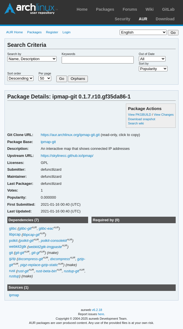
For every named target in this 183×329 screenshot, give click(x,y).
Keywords (68, 54)
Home (82, 9)
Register (52, 32)
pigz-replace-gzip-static (39, 265)
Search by (14, 54)
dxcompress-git (30, 259)
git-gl (35, 253)
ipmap (14, 295)
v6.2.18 (97, 310)
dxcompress (60, 259)
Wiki (150, 9)
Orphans (78, 78)
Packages (105, 9)
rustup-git (71, 271)
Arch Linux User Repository (31, 8)
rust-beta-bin (46, 271)
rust (12, 271)
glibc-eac (46, 228)
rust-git (23, 271)
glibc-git (25, 228)
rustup (14, 276)
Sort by (144, 63)
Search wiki (136, 123)
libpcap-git (31, 235)
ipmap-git (48, 142)
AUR (143, 19)
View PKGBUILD (140, 114)
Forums (130, 9)
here (101, 314)
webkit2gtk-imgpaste (45, 247)
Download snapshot (141, 119)
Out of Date (147, 54)
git (11, 253)
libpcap (15, 235)
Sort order (14, 73)
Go (61, 78)
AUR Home (14, 32)
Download (165, 19)
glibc (13, 228)
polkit (13, 240)
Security (122, 19)
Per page (45, 73)
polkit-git (26, 240)
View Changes (164, 114)
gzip (12, 259)
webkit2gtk (17, 247)
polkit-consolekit (54, 240)
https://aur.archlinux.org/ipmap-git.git (70, 135)
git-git (19, 253)
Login (67, 32)
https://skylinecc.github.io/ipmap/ (67, 155)
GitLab (168, 9)
